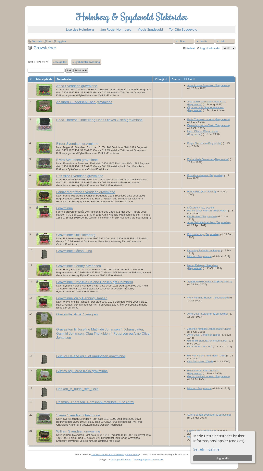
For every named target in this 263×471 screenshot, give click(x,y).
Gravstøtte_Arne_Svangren (77, 314)
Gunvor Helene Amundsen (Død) (206, 355)
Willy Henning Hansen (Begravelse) (208, 297)
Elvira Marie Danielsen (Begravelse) (208, 159)
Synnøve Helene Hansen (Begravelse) (209, 281)
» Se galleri (60, 62)
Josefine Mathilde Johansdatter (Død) (209, 328)
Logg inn (61, 41)
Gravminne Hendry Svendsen (78, 266)
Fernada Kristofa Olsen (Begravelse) (208, 125)
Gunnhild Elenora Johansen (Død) (207, 340)
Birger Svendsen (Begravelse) (204, 143)
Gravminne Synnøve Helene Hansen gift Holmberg (94, 282)
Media (203, 41)
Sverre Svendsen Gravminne (78, 415)
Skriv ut (190, 48)
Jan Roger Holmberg (121, 459)
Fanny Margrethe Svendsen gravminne (85, 192)
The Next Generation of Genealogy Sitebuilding (115, 454)
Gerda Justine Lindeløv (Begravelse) (208, 376)
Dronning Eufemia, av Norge (203, 250)
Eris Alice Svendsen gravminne (79, 176)
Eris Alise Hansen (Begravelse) (205, 175)
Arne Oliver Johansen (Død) (203, 334)
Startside (37, 41)
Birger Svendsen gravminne (77, 144)
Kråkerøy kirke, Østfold (200, 207)
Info (223, 41)
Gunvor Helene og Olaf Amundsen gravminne (90, 356)
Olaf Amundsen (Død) (200, 361)
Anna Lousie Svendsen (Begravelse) (208, 85)
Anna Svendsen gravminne (76, 86)
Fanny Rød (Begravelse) (201, 191)
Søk (49, 41)
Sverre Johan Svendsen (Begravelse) (209, 414)
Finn (182, 41)
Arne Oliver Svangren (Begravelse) (207, 313)
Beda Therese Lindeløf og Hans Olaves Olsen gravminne (99, 120)
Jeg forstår (222, 458)
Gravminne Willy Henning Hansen (81, 298)
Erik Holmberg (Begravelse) (203, 234)
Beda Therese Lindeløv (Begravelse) (208, 119)
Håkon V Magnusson (199, 256)
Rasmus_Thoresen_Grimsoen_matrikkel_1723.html (95, 402)
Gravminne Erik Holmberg (75, 235)
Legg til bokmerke (210, 48)
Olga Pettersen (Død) (199, 346)
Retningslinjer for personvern (149, 459)
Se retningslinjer (207, 449)
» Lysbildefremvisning (86, 62)
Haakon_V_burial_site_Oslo (77, 389)
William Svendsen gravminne (78, 431)
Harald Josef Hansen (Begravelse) (207, 210)
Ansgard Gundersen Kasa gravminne (84, 102)
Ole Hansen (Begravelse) (202, 216)
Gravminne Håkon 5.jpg (74, 251)
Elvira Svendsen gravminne (77, 160)
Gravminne (64, 208)
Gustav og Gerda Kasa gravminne (82, 371)
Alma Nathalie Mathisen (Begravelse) (209, 222)
